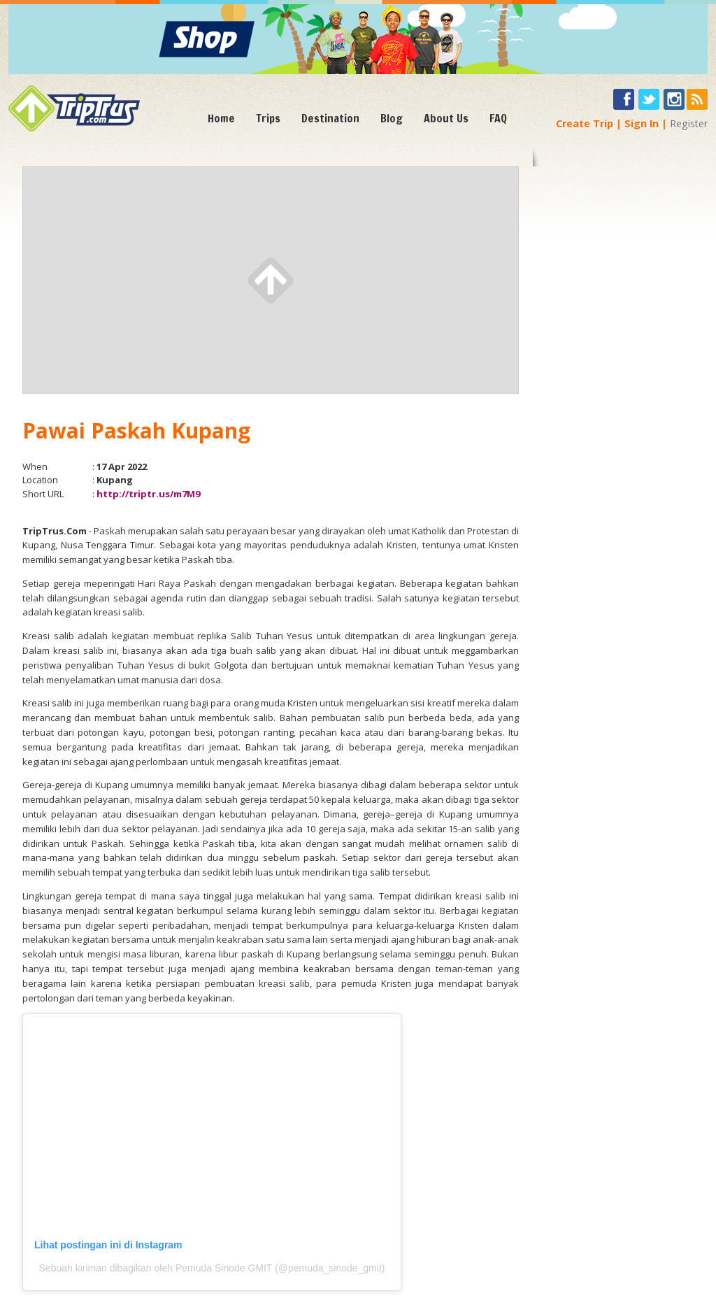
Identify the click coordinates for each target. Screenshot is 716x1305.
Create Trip (584, 123)
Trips (268, 118)
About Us (446, 118)
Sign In (641, 123)
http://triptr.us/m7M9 (148, 493)
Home (221, 118)
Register (689, 123)
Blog (391, 118)
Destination (330, 118)
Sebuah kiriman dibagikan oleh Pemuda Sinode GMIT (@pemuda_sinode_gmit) (212, 1268)
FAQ (498, 118)
